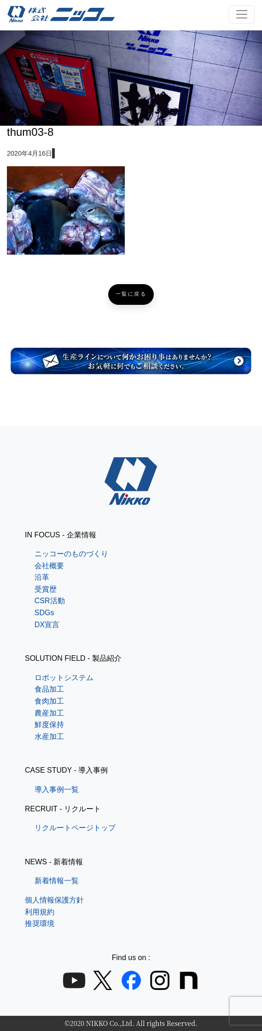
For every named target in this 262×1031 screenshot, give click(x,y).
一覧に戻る (131, 294)
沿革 (42, 577)
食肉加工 (49, 701)
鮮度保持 (49, 724)
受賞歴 (46, 589)
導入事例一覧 (57, 789)
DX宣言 (47, 625)
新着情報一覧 (57, 881)
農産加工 (49, 713)
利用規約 (39, 912)
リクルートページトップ (75, 828)
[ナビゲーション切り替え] (242, 14)
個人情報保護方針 (54, 900)
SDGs (44, 613)
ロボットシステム (64, 678)
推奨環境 (39, 923)
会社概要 (49, 566)
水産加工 (49, 736)
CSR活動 (50, 601)
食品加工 (49, 689)
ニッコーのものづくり (71, 554)
